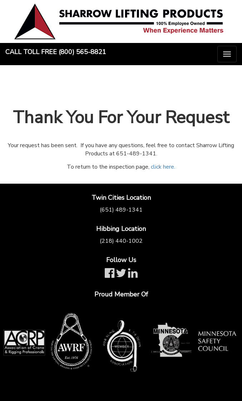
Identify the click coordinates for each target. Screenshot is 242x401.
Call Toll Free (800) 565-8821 (55, 52)
